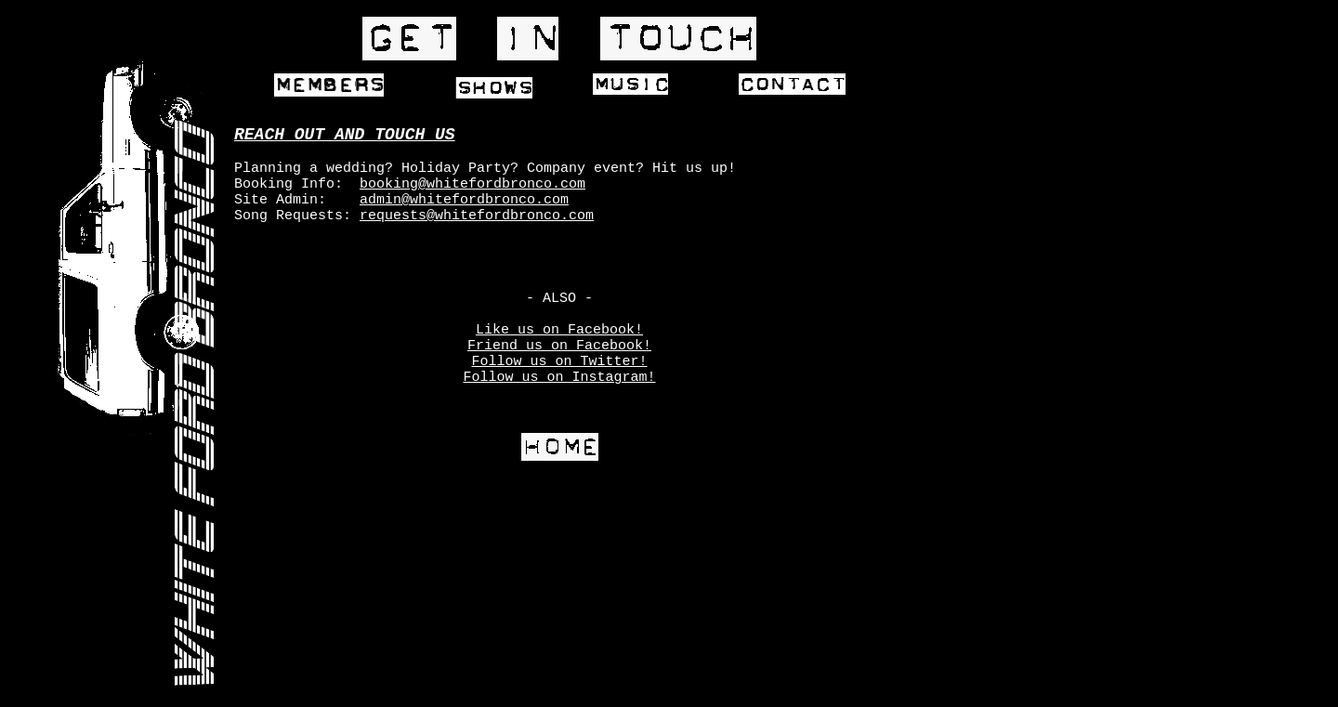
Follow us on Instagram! (559, 378)
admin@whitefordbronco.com (464, 200)
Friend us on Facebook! (559, 346)
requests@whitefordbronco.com (477, 216)
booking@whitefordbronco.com (472, 184)
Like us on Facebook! (559, 330)
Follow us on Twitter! (559, 362)
